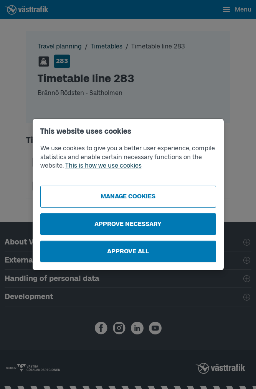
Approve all (128, 251)
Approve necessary (128, 224)
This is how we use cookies (103, 165)
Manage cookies (128, 196)
